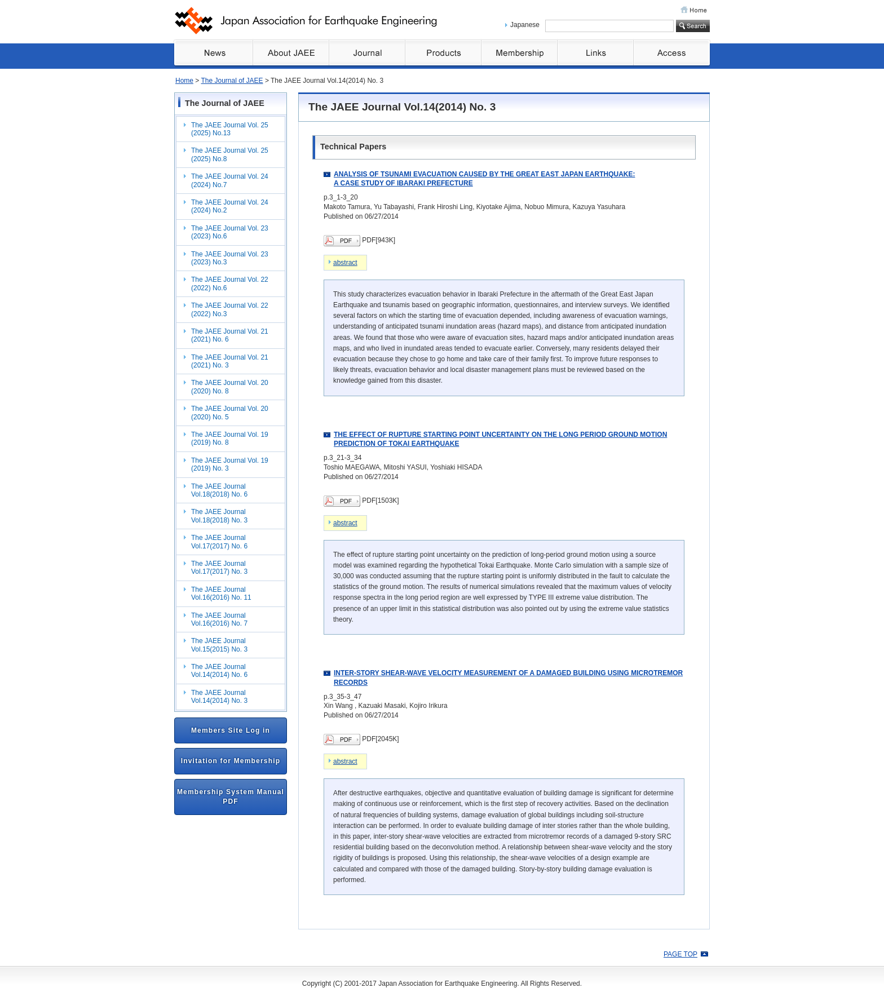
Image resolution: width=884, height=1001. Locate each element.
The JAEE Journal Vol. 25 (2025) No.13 (229, 129)
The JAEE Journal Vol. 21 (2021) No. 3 (229, 361)
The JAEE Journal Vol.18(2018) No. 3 (219, 516)
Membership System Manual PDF (230, 796)
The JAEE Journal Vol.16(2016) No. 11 (221, 593)
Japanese (525, 25)
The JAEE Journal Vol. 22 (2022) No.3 (229, 309)
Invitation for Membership (231, 761)
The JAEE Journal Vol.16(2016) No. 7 (219, 619)
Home (184, 81)
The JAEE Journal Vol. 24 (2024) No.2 (229, 206)
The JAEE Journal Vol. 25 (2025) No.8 (229, 154)
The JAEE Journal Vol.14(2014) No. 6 (219, 671)
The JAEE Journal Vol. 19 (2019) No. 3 (229, 464)
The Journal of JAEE (232, 81)
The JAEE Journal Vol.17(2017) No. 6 (219, 542)
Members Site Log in (230, 730)
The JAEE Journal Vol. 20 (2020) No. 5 (229, 412)
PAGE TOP (680, 954)
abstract (345, 263)
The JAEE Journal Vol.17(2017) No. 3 (219, 567)
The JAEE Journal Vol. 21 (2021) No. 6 (229, 335)
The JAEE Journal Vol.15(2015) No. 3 (219, 645)
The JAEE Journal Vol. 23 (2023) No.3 (229, 258)
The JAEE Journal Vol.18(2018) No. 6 (219, 490)
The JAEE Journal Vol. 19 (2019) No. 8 (229, 438)
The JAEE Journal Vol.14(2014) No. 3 (219, 697)
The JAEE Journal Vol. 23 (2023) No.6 (229, 232)
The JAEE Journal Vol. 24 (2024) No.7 (229, 180)
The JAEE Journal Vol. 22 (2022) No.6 (229, 283)
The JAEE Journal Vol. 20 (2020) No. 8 (229, 387)
